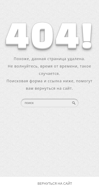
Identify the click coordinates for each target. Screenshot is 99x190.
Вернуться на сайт (54, 183)
